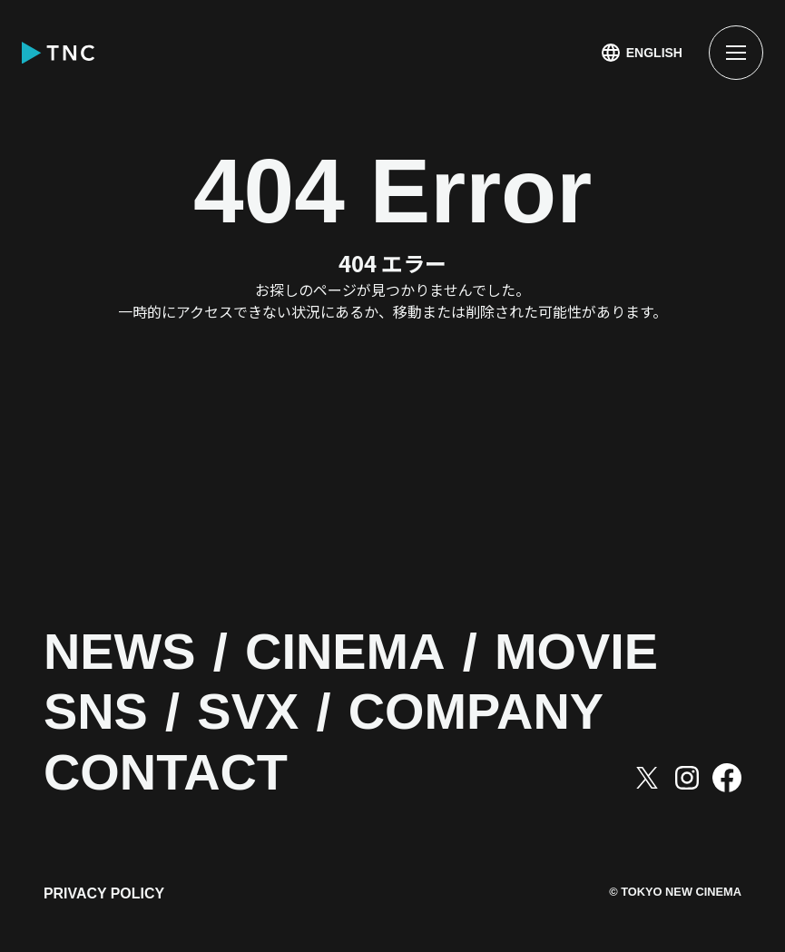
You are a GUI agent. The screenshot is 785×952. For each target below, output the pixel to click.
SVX (253, 713)
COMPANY (486, 713)
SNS (98, 713)
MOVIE (589, 653)
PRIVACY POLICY (104, 895)
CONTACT (170, 773)
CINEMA (353, 653)
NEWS (122, 653)
